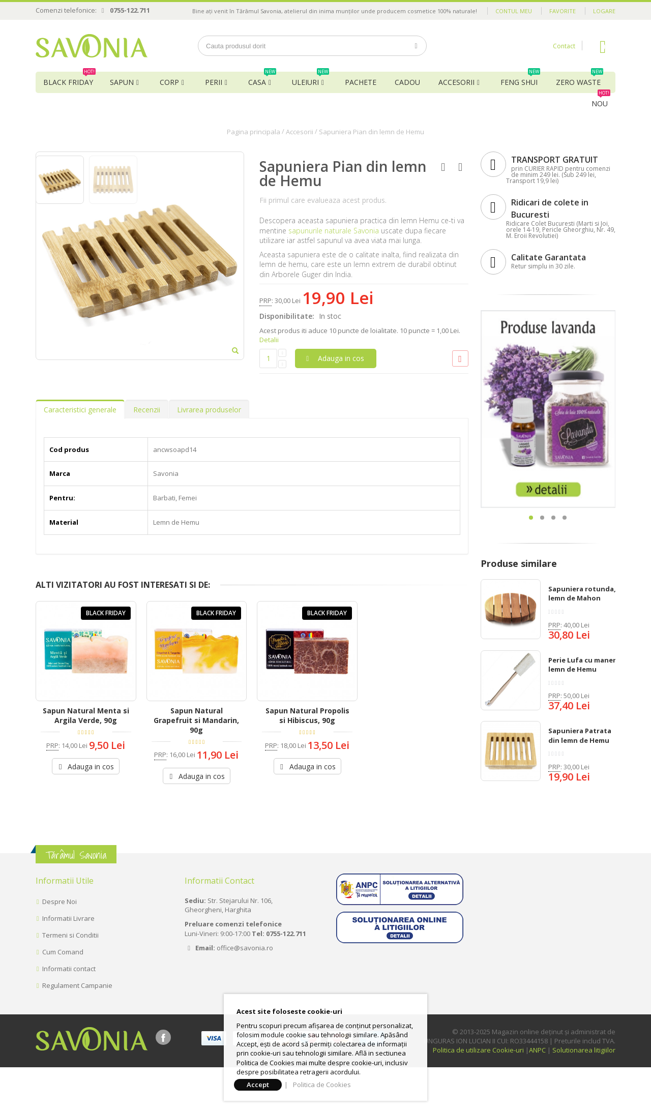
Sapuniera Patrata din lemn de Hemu (579, 735)
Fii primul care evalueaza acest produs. (323, 200)
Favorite (562, 11)
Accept (258, 1084)
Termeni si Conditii (70, 979)
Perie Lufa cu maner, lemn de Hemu (583, 664)
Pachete (360, 82)
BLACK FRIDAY (69, 79)
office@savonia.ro (245, 992)
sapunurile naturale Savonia (333, 230)
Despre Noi (59, 946)
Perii (213, 82)
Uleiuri (310, 79)
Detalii (269, 339)
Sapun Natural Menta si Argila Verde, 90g (86, 778)
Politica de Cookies (322, 1084)
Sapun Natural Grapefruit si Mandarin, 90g (196, 783)
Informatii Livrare (68, 963)
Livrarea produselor (209, 472)
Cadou (407, 82)
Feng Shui (520, 79)
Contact (564, 46)
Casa (262, 79)
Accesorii (456, 82)
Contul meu (513, 11)
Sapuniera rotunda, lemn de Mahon (582, 593)
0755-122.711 (130, 10)
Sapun (122, 82)
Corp (169, 82)
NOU (600, 100)
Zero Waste (579, 79)
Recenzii (146, 472)
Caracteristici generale (80, 472)
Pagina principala (253, 131)
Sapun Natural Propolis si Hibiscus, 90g (307, 778)
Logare (604, 11)
